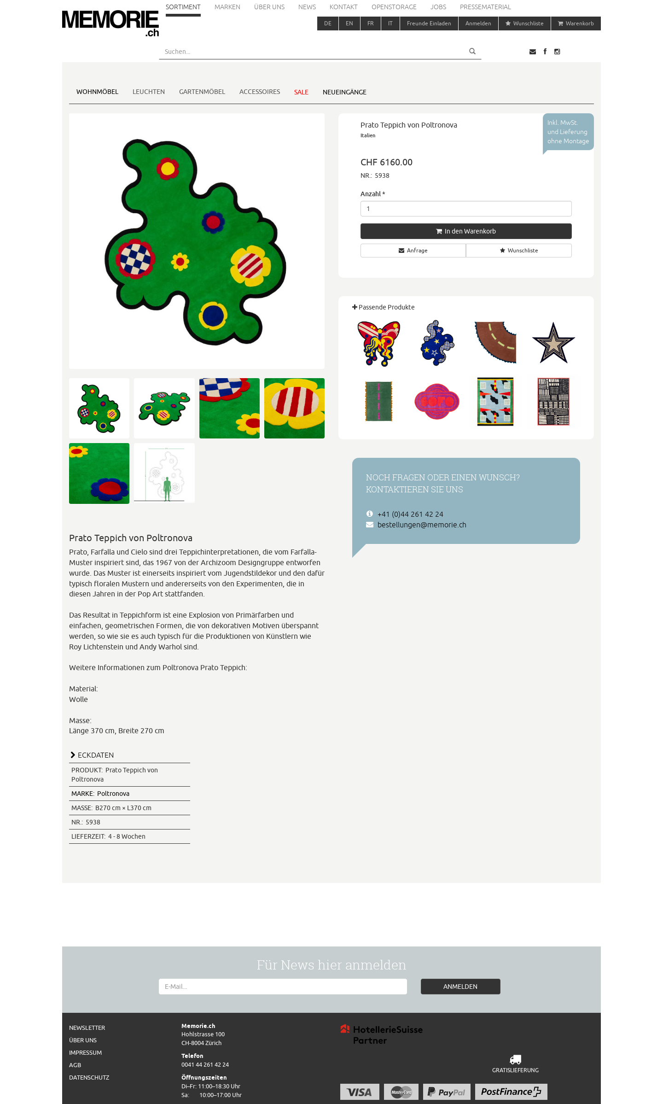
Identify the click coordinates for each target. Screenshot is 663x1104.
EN (349, 23)
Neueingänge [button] (344, 92)
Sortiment (183, 7)
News (307, 7)
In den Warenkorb (466, 231)
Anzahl (373, 194)
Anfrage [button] (413, 250)
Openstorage (394, 7)
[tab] (197, 754)
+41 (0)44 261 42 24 (410, 514)
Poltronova (100, 793)
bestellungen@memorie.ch (422, 524)
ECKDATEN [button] (96, 755)
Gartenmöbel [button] (202, 91)
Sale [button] (301, 92)
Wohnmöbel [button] (97, 91)
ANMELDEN (460, 986)
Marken (227, 7)
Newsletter (87, 1027)
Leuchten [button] (149, 91)
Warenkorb (576, 23)
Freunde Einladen (429, 23)
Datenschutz (89, 1077)
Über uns (269, 7)
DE (328, 23)
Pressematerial (485, 7)
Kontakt (344, 7)
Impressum (85, 1052)
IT (390, 23)
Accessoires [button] (259, 91)
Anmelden (478, 23)
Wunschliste (525, 23)
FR (370, 23)
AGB (75, 1065)
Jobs (438, 7)
